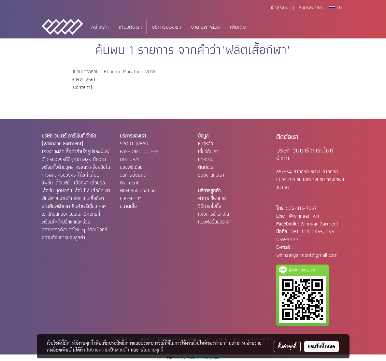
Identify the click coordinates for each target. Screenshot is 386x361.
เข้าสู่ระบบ (279, 7)
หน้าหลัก (100, 27)
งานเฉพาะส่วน (205, 27)
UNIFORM (129, 159)
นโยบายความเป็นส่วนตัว (106, 350)
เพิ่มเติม (238, 27)
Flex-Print (130, 198)
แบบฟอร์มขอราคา (215, 222)
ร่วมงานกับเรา (211, 175)
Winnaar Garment (319, 224)
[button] (260, 27)
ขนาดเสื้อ (128, 206)
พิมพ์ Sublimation (138, 190)
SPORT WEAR (134, 143)
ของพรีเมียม (131, 167)
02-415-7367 (302, 208)
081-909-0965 (307, 231)
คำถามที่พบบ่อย (212, 198)
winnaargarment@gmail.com (306, 255)
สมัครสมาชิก (310, 7)
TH (335, 7)
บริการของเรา (166, 27)
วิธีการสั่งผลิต (133, 175)
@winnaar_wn (304, 216)
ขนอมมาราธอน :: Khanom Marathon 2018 (113, 71)
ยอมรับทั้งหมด (321, 346)
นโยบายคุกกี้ (151, 350)
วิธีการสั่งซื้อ (209, 206)
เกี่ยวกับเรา (130, 27)
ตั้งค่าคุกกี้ (287, 346)
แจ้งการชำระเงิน (213, 214)
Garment (129, 183)
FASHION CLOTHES (139, 151)
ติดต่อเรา (206, 167)
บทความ (205, 159)
